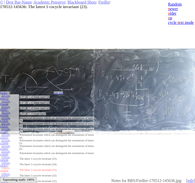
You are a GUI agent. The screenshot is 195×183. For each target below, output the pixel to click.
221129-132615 (5, 136)
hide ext (58, 93)
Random (175, 4)
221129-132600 (5, 153)
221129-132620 (5, 130)
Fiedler (104, 2)
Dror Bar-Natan (18, 2)
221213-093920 (5, 114)
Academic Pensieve (49, 2)
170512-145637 (5, 164)
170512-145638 (5, 158)
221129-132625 (5, 125)
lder (172, 13)
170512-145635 (5, 175)
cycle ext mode (181, 22)
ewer (173, 9)
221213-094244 (5, 102)
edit (191, 180)
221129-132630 (5, 119)
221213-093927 (5, 108)
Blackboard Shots (82, 2)
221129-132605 (5, 147)
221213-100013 (5, 97)
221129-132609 (5, 142)
